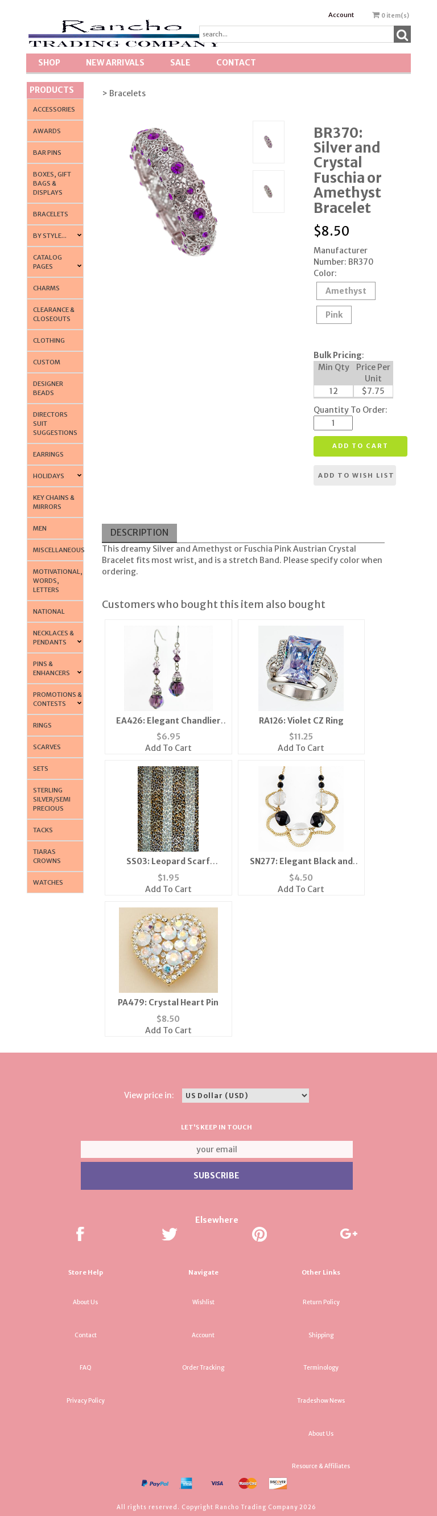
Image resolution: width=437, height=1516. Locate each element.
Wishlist (203, 1302)
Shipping (320, 1335)
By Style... (50, 236)
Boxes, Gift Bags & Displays (52, 183)
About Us (85, 1302)
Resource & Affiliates (321, 1466)
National (49, 611)
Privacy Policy (86, 1400)
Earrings (48, 454)
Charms (46, 288)
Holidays (48, 476)
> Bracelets (124, 93)
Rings (42, 725)
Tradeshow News (321, 1400)
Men (40, 528)
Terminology (321, 1367)
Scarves (47, 747)
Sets (40, 769)
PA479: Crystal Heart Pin (168, 1002)
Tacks (43, 830)
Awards (47, 131)
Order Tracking (203, 1367)
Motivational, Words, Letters (58, 581)
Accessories (54, 109)
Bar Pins (47, 153)
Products (52, 90)
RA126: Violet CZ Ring (301, 721)
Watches (48, 882)
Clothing (49, 340)
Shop (49, 62)
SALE (180, 62)
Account (341, 15)
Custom (46, 362)
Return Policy (321, 1302)
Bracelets (50, 214)
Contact (236, 62)
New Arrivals (115, 62)
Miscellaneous (59, 550)
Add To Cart (168, 748)
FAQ (86, 1367)
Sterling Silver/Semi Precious (52, 799)
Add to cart (360, 446)
